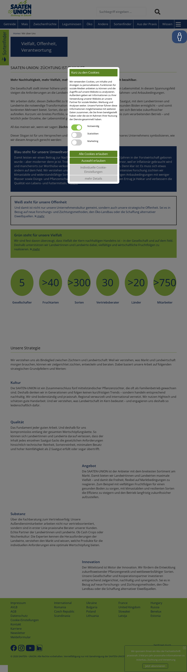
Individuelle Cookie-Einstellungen (93, 170)
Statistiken (93, 133)
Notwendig (93, 126)
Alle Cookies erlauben (93, 154)
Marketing (92, 141)
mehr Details (93, 178)
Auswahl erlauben (93, 161)
